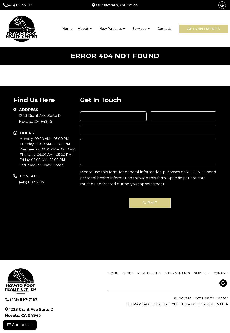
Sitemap (133, 304)
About (83, 29)
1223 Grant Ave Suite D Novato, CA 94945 (40, 118)
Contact (164, 29)
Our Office (116, 5)
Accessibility (155, 304)
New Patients (110, 29)
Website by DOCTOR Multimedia (199, 304)
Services (139, 29)
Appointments (203, 29)
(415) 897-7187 (19, 5)
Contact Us (19, 324)
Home (67, 29)
